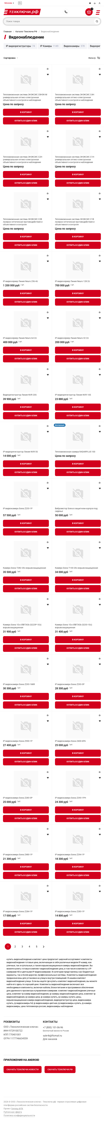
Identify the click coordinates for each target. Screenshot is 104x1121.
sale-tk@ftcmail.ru (52, 1035)
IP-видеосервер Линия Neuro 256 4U (20, 281)
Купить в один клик (26, 120)
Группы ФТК (17, 1108)
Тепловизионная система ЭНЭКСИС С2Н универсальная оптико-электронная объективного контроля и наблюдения (22, 159)
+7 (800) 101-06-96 (66, 12)
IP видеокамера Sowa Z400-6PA (70, 741)
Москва (8, 3)
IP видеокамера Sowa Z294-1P (69, 854)
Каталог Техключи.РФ (26, 31)
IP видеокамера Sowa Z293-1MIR (19, 684)
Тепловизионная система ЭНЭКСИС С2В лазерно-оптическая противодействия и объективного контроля (22, 222)
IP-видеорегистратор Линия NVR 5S (20, 451)
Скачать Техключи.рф (60, 1069)
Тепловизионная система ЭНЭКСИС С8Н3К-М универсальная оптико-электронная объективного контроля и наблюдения (25, 97)
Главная (8, 31)
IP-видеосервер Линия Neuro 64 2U (20, 338)
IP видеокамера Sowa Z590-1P (17, 741)
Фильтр (92, 58)
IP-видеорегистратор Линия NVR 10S (73, 395)
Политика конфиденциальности (19, 1115)
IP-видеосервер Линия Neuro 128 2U (72, 281)
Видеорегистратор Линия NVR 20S (20, 395)
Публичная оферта (13, 1112)
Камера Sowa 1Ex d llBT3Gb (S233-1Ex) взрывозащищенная (73, 626)
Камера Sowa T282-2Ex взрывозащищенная (24, 568)
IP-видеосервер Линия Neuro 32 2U (72, 338)
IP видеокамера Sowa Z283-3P (17, 798)
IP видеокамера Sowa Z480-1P (17, 854)
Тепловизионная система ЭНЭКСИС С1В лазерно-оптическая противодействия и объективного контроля (74, 222)
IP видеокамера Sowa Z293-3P (69, 684)
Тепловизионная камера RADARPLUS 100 (75, 451)
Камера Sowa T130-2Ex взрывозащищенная (76, 568)
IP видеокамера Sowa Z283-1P (69, 911)
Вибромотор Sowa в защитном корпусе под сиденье (76, 509)
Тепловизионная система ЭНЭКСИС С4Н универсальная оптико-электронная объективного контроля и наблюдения (74, 97)
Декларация (59, 425)
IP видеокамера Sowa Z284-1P (17, 911)
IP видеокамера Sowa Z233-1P (17, 508)
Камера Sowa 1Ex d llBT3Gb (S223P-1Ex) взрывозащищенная (22, 626)
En (20, 3)
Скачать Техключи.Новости (23, 1069)
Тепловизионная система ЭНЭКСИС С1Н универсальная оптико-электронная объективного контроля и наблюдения (74, 159)
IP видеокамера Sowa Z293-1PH (70, 798)
